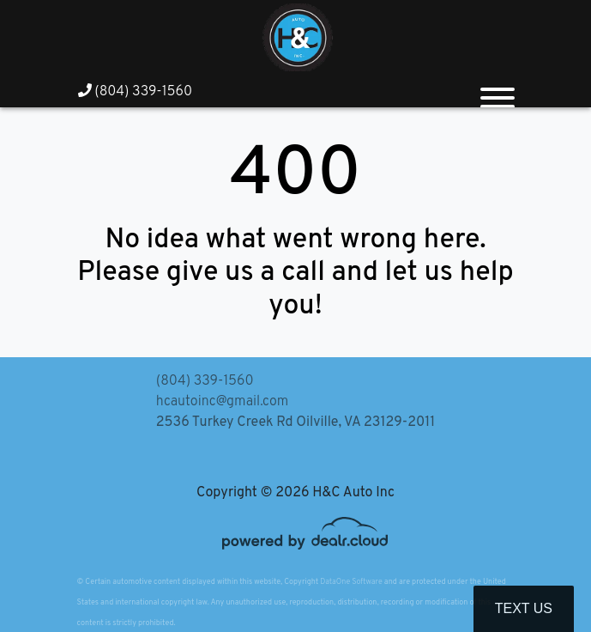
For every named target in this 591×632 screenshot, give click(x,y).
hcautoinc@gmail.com (222, 401)
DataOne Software (351, 581)
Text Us (523, 608)
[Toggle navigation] (497, 91)
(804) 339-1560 (135, 91)
